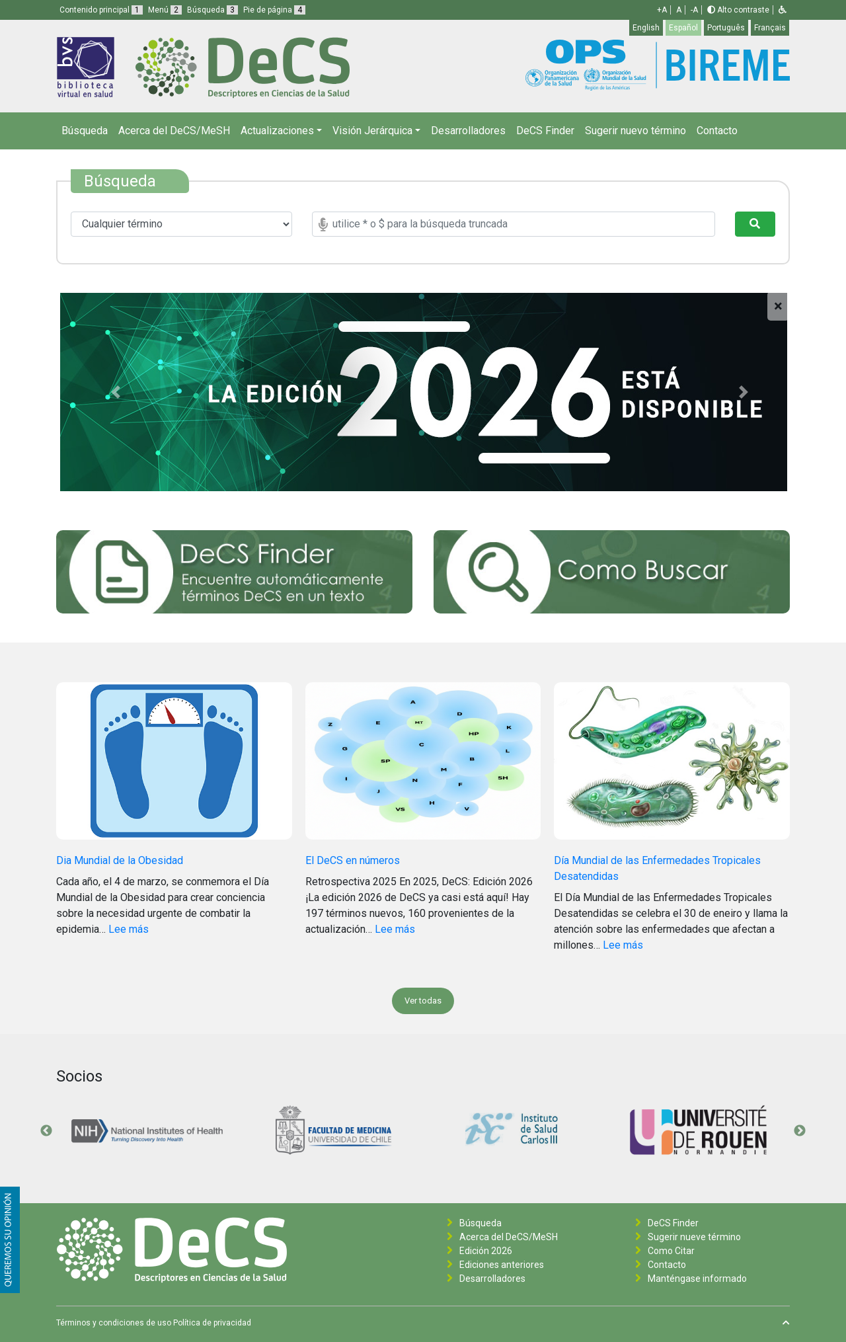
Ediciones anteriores (501, 1264)
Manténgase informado (697, 1278)
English (646, 27)
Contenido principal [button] (101, 10)
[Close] (778, 306)
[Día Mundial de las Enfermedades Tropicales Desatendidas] (672, 767)
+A (662, 10)
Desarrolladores (468, 130)
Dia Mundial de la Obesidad (119, 860)
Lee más (128, 929)
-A (694, 10)
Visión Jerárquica (372, 130)
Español (683, 27)
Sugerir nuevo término (635, 130)
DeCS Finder (545, 130)
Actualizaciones (277, 130)
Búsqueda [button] (212, 10)
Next (799, 1131)
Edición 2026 (485, 1250)
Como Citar (671, 1250)
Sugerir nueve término (694, 1237)
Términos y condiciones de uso (113, 1322)
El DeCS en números (352, 860)
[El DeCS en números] (423, 767)
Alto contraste (738, 10)
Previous (46, 1131)
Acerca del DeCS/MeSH (174, 130)
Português (726, 27)
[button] (782, 10)
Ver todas (423, 1001)
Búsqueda (84, 130)
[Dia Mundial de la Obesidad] (174, 767)
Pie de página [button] (274, 10)
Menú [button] (165, 10)
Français (770, 27)
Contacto (717, 130)
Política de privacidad (212, 1322)
